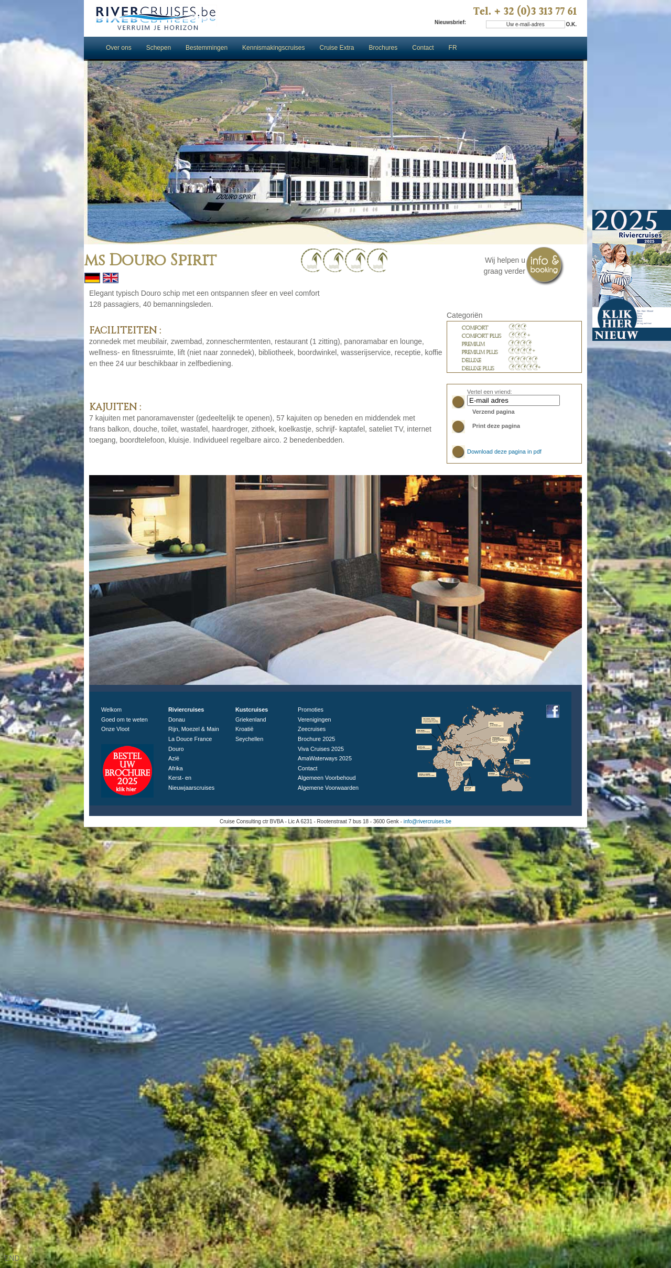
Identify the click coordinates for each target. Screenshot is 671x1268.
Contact (423, 47)
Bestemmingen (207, 47)
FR (454, 47)
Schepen (158, 47)
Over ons (119, 47)
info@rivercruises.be (427, 821)
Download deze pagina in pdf (504, 451)
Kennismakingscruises (273, 47)
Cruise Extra (337, 47)
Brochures (383, 47)
